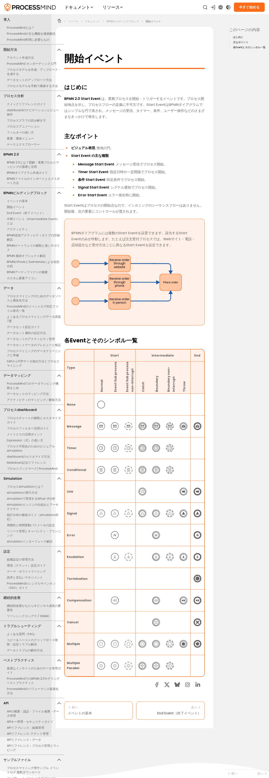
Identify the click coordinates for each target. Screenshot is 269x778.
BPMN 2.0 (32, 154)
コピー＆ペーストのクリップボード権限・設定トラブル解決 (32, 642)
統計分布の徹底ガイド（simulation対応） (32, 517)
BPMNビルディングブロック (32, 192)
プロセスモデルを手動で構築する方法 (32, 86)
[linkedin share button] (197, 684)
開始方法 (32, 49)
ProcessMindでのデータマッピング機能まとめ (32, 385)
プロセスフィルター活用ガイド (28, 428)
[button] (187, 684)
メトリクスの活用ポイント (25, 434)
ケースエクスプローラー (23, 144)
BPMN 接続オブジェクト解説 (26, 256)
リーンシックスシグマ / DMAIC (28, 616)
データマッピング (32, 375)
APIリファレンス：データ (24, 740)
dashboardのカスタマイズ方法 (28, 456)
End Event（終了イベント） (26, 213)
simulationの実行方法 (22, 492)
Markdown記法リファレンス (26, 462)
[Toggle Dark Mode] (228, 7)
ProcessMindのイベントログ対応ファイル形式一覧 (32, 308)
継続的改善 (32, 597)
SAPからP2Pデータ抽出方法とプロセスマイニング (33, 363)
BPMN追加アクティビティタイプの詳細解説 (33, 237)
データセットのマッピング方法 (28, 394)
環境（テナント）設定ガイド (26, 565)
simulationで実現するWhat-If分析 (31, 498)
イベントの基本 (17, 201)
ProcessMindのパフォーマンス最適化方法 (32, 691)
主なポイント (240, 42)
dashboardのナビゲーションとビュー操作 (33, 112)
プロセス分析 (32, 95)
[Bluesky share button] (177, 684)
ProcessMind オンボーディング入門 (31, 63)
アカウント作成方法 (20, 57)
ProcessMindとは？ (20, 27)
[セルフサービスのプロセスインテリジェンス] (30, 7)
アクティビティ (17, 229)
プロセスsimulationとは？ (25, 486)
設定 (32, 551)
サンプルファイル (32, 759)
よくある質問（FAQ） (22, 634)
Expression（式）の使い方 (25, 440)
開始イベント (16, 207)
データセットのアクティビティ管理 (31, 339)
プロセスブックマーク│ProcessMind (32, 468)
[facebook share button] (156, 684)
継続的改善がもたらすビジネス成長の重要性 (34, 608)
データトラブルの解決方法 (25, 650)
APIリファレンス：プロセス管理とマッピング (33, 748)
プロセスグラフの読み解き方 (26, 120)
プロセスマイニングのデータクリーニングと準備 (34, 353)
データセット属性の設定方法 (26, 333)
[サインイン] (213, 7)
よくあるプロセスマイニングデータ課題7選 (34, 319)
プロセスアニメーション (23, 126)
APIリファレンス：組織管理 (25, 728)
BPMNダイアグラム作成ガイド (27, 173)
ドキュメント (92, 21)
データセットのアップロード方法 (29, 80)
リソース (73, 21)
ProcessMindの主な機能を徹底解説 (31, 33)
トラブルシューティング (32, 626)
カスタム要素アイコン (22, 278)
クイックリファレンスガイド (26, 104)
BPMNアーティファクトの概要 (27, 272)
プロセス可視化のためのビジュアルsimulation (31, 448)
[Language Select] (220, 7)
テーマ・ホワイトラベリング (26, 571)
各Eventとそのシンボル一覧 (249, 47)
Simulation (32, 478)
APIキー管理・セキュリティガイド (30, 722)
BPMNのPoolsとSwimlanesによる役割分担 (33, 264)
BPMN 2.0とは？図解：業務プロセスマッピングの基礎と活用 (33, 164)
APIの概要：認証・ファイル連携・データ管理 (33, 713)
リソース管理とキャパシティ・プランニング (34, 533)
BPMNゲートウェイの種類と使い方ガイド (33, 247)
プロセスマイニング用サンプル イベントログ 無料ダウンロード (33, 770)
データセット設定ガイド (23, 327)
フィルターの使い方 (20, 132)
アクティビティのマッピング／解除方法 (34, 400)
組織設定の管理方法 (20, 559)
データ (32, 288)
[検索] (205, 7)
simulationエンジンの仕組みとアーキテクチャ (32, 506)
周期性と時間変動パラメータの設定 (31, 525)
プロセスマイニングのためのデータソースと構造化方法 (34, 298)
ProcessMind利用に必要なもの (28, 39)
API (32, 703)
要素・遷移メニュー (20, 138)
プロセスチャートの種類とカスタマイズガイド (34, 420)
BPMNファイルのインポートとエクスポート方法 (33, 181)
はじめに (238, 37)
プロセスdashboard (32, 409)
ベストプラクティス (32, 660)
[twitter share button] (167, 684)
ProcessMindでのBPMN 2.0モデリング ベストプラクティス (33, 680)
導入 (32, 19)
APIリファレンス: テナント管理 (28, 734)
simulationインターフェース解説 (29, 541)
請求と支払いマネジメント (25, 577)
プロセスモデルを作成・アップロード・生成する (34, 71)
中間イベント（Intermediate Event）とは (33, 221)
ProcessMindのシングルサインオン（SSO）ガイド (31, 585)
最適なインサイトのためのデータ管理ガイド (34, 670)
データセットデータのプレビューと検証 (34, 345)
